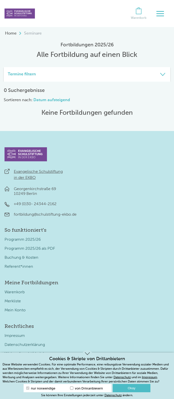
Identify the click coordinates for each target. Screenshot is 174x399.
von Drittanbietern (86, 388)
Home (11, 34)
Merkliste (13, 301)
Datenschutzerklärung (25, 345)
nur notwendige (40, 388)
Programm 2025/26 (23, 240)
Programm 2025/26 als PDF (30, 249)
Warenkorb (15, 292)
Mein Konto (15, 310)
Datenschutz (122, 377)
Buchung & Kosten (21, 258)
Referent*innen (19, 267)
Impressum (15, 336)
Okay (131, 388)
